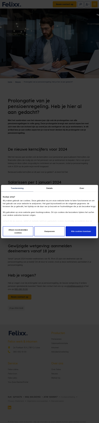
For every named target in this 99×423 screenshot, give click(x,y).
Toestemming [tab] (17, 188)
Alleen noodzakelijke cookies (18, 231)
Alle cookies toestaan (81, 231)
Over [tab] (82, 188)
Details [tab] (49, 188)
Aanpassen (49, 231)
